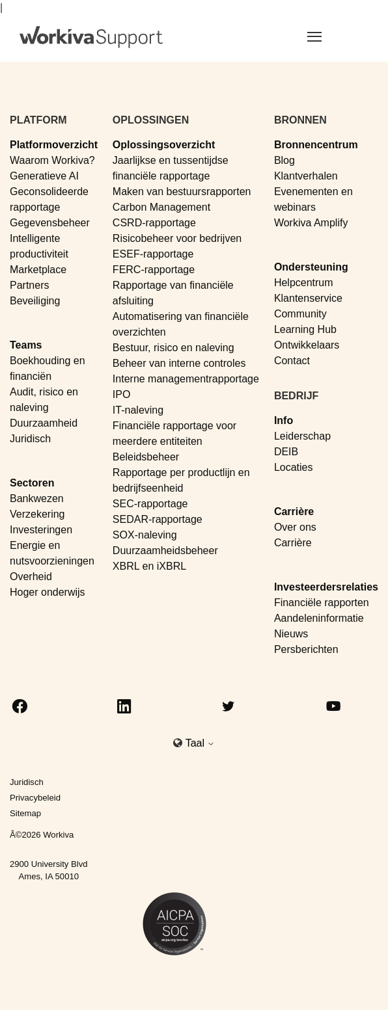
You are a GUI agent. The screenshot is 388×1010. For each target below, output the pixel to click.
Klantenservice (308, 298)
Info (283, 420)
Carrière (294, 511)
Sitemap (25, 813)
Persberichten (306, 649)
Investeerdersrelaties (326, 586)
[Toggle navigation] (330, 36)
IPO (122, 394)
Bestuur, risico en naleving (173, 347)
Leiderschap (302, 436)
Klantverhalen (306, 175)
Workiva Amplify (311, 222)
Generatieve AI (44, 175)
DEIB (286, 451)
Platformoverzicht (54, 144)
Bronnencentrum (316, 144)
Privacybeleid (35, 798)
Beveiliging (35, 300)
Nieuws (291, 633)
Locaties (293, 467)
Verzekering (37, 514)
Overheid (31, 576)
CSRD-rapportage (154, 222)
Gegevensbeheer (50, 222)
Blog (284, 160)
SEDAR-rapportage (157, 519)
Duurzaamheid (43, 423)
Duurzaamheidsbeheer (165, 550)
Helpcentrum (303, 282)
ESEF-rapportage (153, 253)
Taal (200, 743)
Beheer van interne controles (179, 363)
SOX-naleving (145, 534)
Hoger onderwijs (47, 592)
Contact (292, 360)
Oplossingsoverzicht (164, 144)
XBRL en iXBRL (149, 566)
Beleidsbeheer (146, 456)
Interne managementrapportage (186, 378)
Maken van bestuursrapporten (182, 191)
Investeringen (41, 529)
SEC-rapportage (150, 503)
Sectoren (32, 482)
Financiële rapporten (321, 602)
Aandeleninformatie (319, 618)
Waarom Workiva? (52, 160)
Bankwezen (37, 498)
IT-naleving (138, 410)
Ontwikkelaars (306, 345)
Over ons (295, 527)
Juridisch (30, 438)
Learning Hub (305, 329)
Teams (26, 345)
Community (300, 313)
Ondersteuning (311, 266)
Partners (29, 285)
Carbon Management (161, 207)
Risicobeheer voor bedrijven (177, 238)
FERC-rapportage (154, 269)
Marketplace (38, 269)
